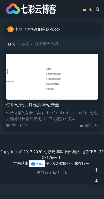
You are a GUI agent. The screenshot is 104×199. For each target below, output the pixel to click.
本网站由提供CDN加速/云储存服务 (51, 163)
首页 (11, 43)
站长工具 (89, 125)
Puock (62, 172)
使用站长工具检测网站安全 (32, 105)
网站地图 (73, 151)
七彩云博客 (53, 151)
